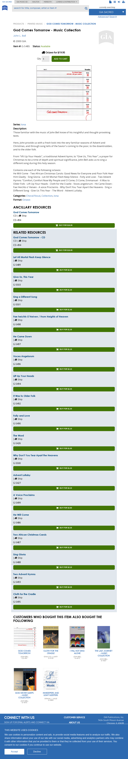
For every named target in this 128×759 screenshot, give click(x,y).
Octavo (26, 199)
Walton (35, 2)
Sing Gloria (19, 554)
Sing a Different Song (25, 296)
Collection (47, 195)
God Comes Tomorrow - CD (29, 237)
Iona (23, 124)
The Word (18, 435)
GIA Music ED (22, 2)
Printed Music (35, 23)
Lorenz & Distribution (66, 2)
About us (74, 722)
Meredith (48, 2)
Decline (37, 751)
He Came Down (22, 336)
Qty (39, 58)
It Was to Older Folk (24, 396)
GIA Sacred (7, 2)
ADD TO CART (60, 58)
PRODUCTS (18, 23)
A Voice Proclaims (24, 495)
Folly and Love (21, 415)
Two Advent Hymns (24, 574)
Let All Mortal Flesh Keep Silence (31, 257)
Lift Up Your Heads (23, 376)
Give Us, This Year (23, 277)
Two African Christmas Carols (29, 534)
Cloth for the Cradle (24, 594)
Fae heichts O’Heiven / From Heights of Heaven (40, 316)
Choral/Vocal (33, 195)
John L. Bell (19, 35)
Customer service (74, 717)
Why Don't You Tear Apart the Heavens (35, 455)
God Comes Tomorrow (26, 212)
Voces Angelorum (23, 356)
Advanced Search (107, 17)
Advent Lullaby (21, 475)
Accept (14, 751)
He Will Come (21, 514)
